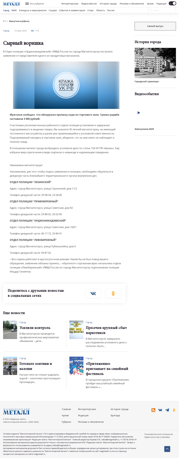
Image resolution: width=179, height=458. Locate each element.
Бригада (115, 415)
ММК (14, 10)
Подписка (155, 26)
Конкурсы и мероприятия (32, 10)
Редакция (161, 3)
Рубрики (66, 421)
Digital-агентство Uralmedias (157, 437)
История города (108, 3)
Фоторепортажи (69, 3)
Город (6, 10)
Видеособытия (89, 3)
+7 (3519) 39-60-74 (128, 439)
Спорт (90, 10)
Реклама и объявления (132, 3)
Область (100, 10)
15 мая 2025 (20, 30)
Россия (110, 10)
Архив (150, 3)
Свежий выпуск (155, 72)
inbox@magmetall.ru (110, 439)
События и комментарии (72, 10)
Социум (53, 10)
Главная (66, 409)
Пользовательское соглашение (158, 434)
